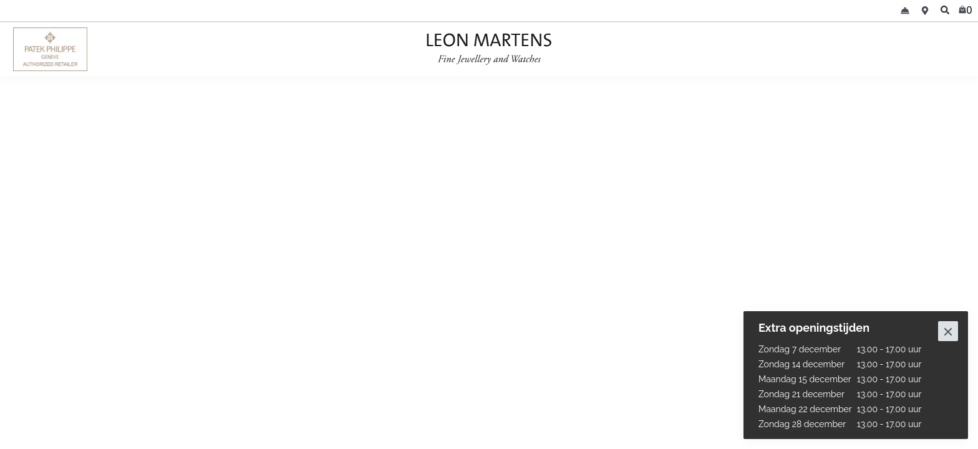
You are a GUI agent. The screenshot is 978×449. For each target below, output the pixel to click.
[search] (945, 10)
